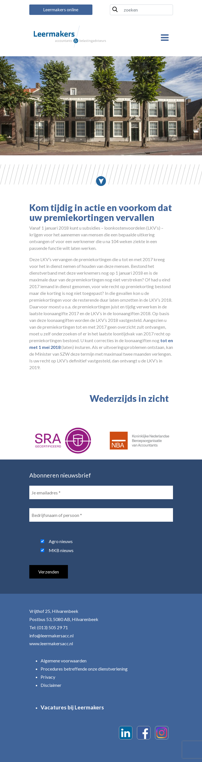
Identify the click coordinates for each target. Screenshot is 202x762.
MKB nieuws (61, 550)
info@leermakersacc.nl (51, 635)
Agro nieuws (61, 541)
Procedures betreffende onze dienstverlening (84, 668)
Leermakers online (60, 9)
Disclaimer (51, 685)
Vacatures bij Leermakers (72, 707)
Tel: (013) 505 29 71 (48, 627)
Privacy (48, 677)
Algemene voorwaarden (63, 660)
